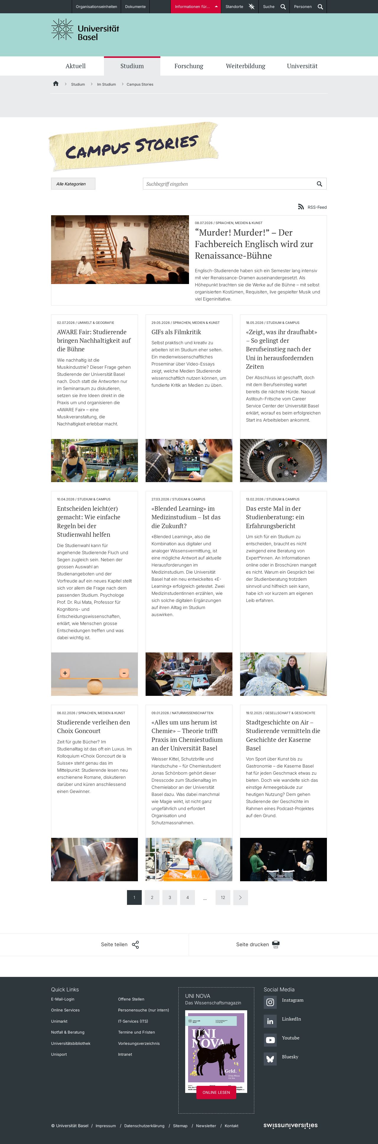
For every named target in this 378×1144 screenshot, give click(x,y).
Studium (132, 66)
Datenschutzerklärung (144, 1125)
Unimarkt (59, 1021)
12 (223, 897)
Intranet (125, 1054)
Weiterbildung (245, 66)
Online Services (65, 1010)
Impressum (106, 1125)
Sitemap (180, 1125)
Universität (302, 66)
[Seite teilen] (120, 945)
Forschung (189, 66)
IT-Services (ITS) (133, 1021)
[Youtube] (281, 1040)
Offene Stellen (131, 999)
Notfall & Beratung (67, 1032)
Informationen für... (192, 6)
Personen (301, 8)
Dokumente (135, 6)
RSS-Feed (317, 207)
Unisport (59, 1054)
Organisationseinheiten (96, 6)
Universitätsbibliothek (70, 1043)
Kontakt (231, 1125)
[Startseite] (56, 84)
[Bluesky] (281, 1059)
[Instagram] (284, 1002)
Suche (267, 8)
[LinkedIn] (282, 1021)
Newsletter (206, 1125)
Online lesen (216, 1092)
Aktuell (76, 66)
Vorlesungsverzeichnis (139, 1043)
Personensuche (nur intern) (143, 1010)
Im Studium (106, 84)
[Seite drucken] (258, 945)
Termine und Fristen (136, 1032)
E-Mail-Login (62, 999)
